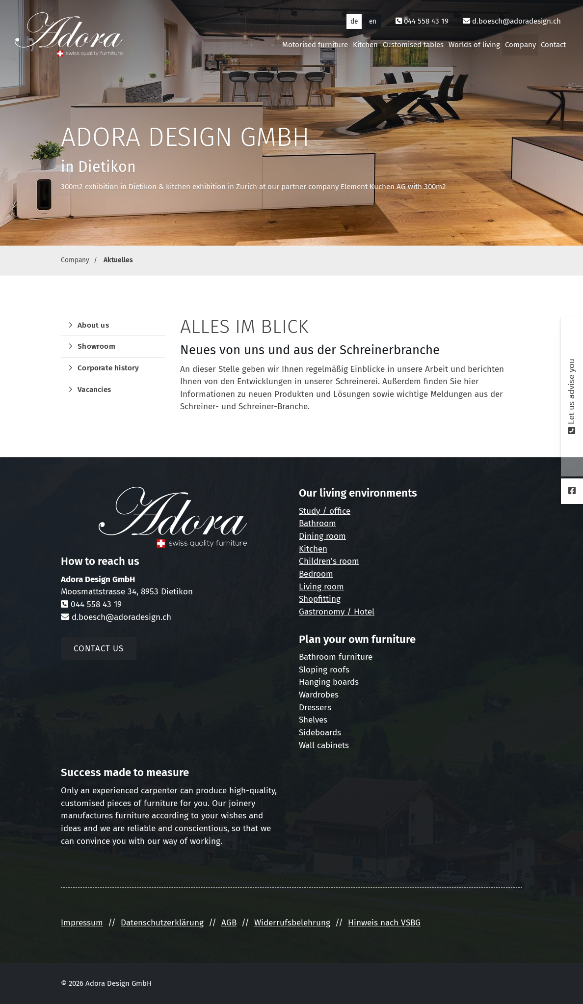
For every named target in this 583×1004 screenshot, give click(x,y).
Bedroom (316, 574)
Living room (321, 587)
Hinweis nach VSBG (384, 923)
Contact (553, 44)
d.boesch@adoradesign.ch (516, 21)
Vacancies (94, 389)
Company (520, 44)
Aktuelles (118, 260)
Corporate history (108, 367)
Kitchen (365, 44)
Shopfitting (320, 599)
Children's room (329, 561)
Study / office (324, 511)
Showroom (96, 346)
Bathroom (317, 523)
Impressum (82, 923)
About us (93, 325)
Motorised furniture (315, 44)
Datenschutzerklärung (162, 923)
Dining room (322, 536)
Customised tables (413, 44)
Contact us (99, 648)
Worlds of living (474, 44)
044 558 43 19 (426, 21)
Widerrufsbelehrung (292, 923)
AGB (229, 923)
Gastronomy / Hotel (336, 612)
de (354, 21)
